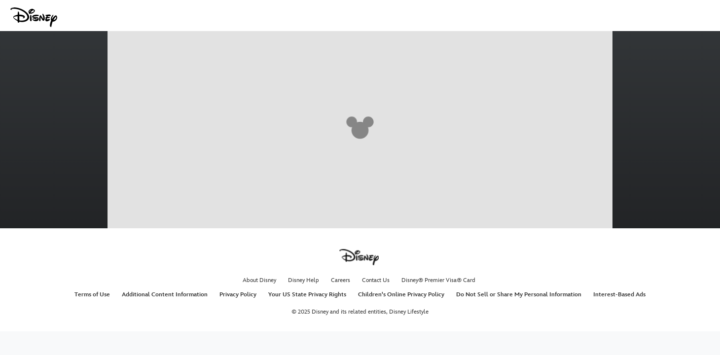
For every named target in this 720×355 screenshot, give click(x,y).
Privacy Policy (237, 294)
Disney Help (303, 280)
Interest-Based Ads (619, 294)
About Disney (259, 280)
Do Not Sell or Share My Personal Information (518, 294)
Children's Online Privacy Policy (401, 294)
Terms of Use (92, 294)
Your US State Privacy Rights (307, 294)
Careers (340, 280)
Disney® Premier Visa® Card (438, 280)
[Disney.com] (33, 17)
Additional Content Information (165, 294)
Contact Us (376, 280)
